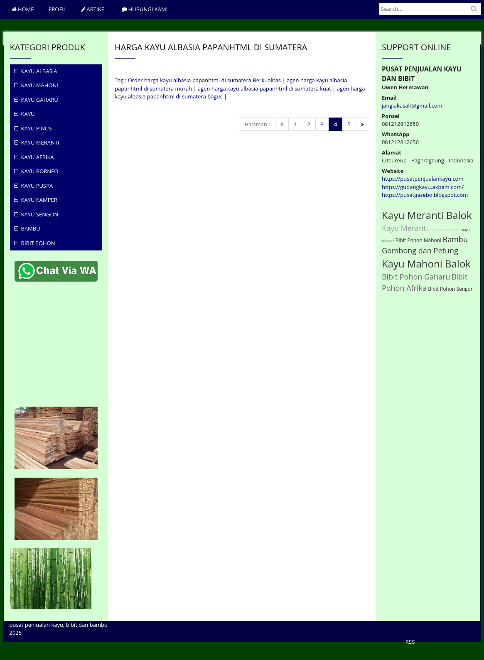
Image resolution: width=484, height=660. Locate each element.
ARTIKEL (94, 9)
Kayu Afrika (34, 157)
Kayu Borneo (36, 171)
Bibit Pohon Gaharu (416, 277)
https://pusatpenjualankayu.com (423, 178)
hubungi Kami (145, 9)
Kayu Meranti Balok (427, 215)
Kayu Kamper (35, 200)
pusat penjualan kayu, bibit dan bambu (59, 624)
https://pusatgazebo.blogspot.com (425, 195)
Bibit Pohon (34, 243)
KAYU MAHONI (36, 85)
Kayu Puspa (33, 185)
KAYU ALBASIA (35, 71)
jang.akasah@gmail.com (412, 105)
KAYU (24, 114)
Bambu (27, 228)
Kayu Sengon (36, 214)
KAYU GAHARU (36, 99)
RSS (410, 641)
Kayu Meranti (36, 142)
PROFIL (57, 9)
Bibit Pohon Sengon (451, 288)
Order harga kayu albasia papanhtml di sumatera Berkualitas (204, 80)
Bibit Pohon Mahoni (418, 240)
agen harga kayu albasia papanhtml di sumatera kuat (264, 88)
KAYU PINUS (33, 128)
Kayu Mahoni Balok (426, 263)
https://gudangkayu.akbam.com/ (423, 187)
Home (23, 9)
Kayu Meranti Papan (445, 229)
